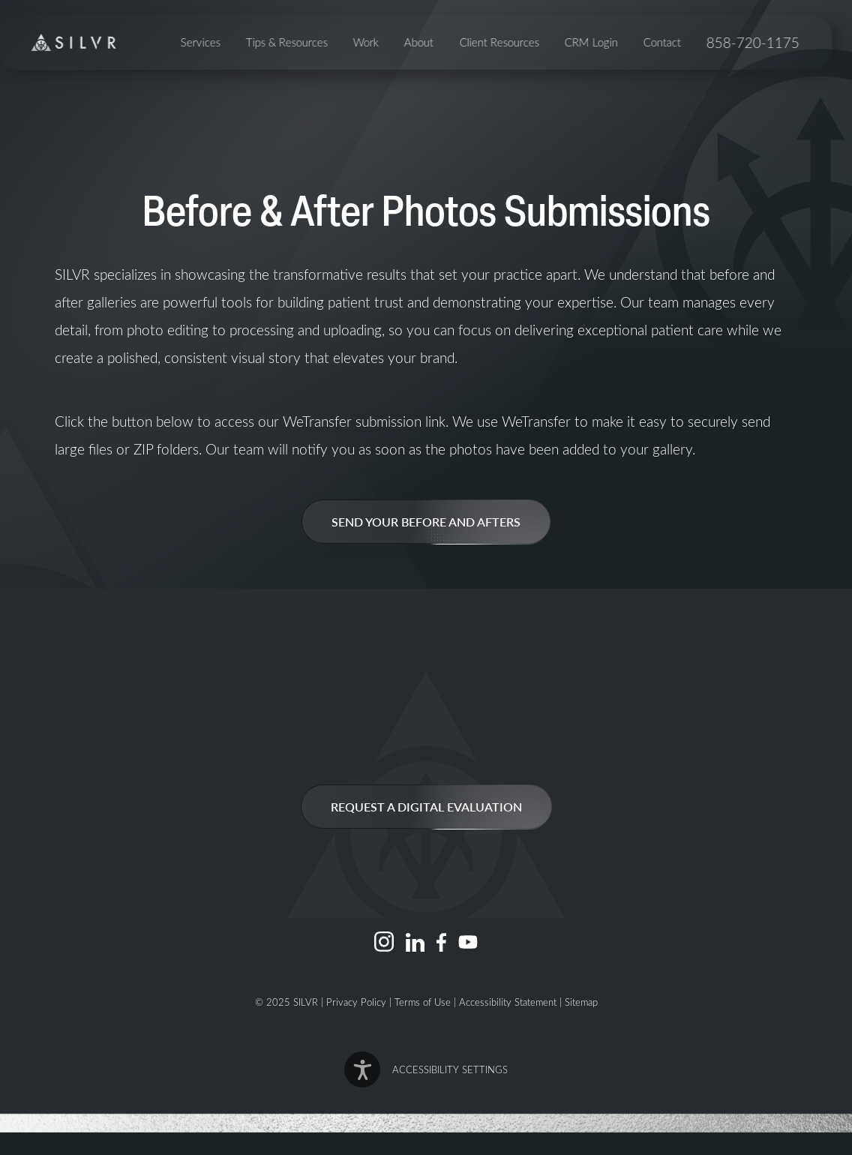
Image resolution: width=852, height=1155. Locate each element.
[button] (426, 1070)
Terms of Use (422, 1001)
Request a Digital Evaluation (426, 806)
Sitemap (581, 1001)
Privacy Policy (356, 1001)
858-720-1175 (763, 66)
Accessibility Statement (507, 1001)
